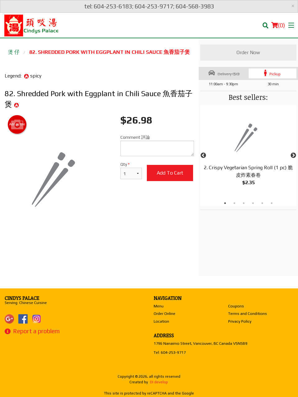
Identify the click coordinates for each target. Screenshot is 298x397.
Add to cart (170, 173)
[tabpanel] (248, 151)
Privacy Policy (239, 321)
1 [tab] (225, 203)
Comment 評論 (157, 145)
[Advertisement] (99, 249)
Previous (203, 155)
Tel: (170, 352)
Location (161, 321)
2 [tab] (234, 203)
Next (293, 155)
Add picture (17, 124)
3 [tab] (244, 203)
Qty (131, 170)
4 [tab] (253, 203)
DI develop (159, 382)
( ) (278, 25)
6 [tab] (272, 203)
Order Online (164, 313)
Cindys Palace (22, 298)
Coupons (236, 306)
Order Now (248, 52)
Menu (159, 306)
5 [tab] (262, 203)
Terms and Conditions (247, 313)
